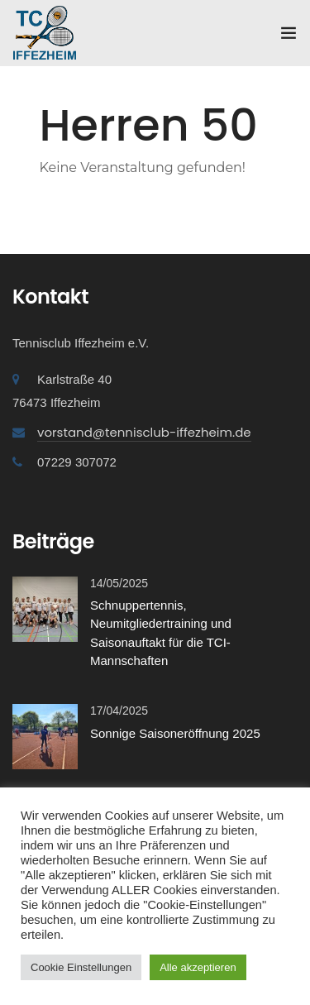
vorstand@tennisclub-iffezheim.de (144, 432)
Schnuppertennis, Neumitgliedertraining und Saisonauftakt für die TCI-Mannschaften (160, 633)
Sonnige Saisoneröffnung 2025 (175, 733)
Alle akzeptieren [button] (198, 967)
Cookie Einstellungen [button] (81, 967)
